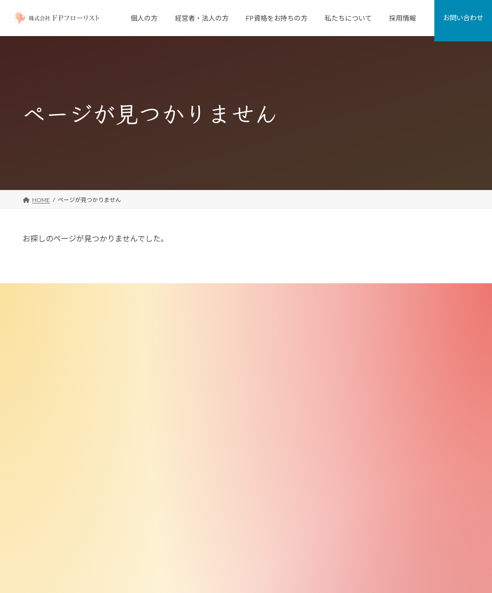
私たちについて (356, 314)
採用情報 (347, 510)
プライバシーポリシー (365, 542)
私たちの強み (359, 347)
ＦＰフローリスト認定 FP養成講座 (232, 461)
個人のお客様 (199, 314)
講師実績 (353, 428)
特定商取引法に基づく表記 (376, 477)
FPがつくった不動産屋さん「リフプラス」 (243, 347)
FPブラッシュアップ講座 (220, 477)
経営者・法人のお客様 (211, 363)
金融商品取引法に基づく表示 (379, 493)
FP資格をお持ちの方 (208, 445)
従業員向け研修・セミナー (222, 396)
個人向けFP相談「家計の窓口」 (229, 331)
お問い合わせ (353, 526)
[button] (61, 427)
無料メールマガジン (214, 510)
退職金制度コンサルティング (225, 412)
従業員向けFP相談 (211, 379)
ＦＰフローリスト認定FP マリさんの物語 (241, 526)
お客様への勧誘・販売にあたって (385, 461)
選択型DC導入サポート (217, 428)
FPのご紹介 (356, 396)
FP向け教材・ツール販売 (220, 493)
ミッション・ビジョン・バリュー (385, 363)
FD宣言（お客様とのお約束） (380, 379)
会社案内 (353, 331)
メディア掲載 (359, 412)
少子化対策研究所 (365, 445)
